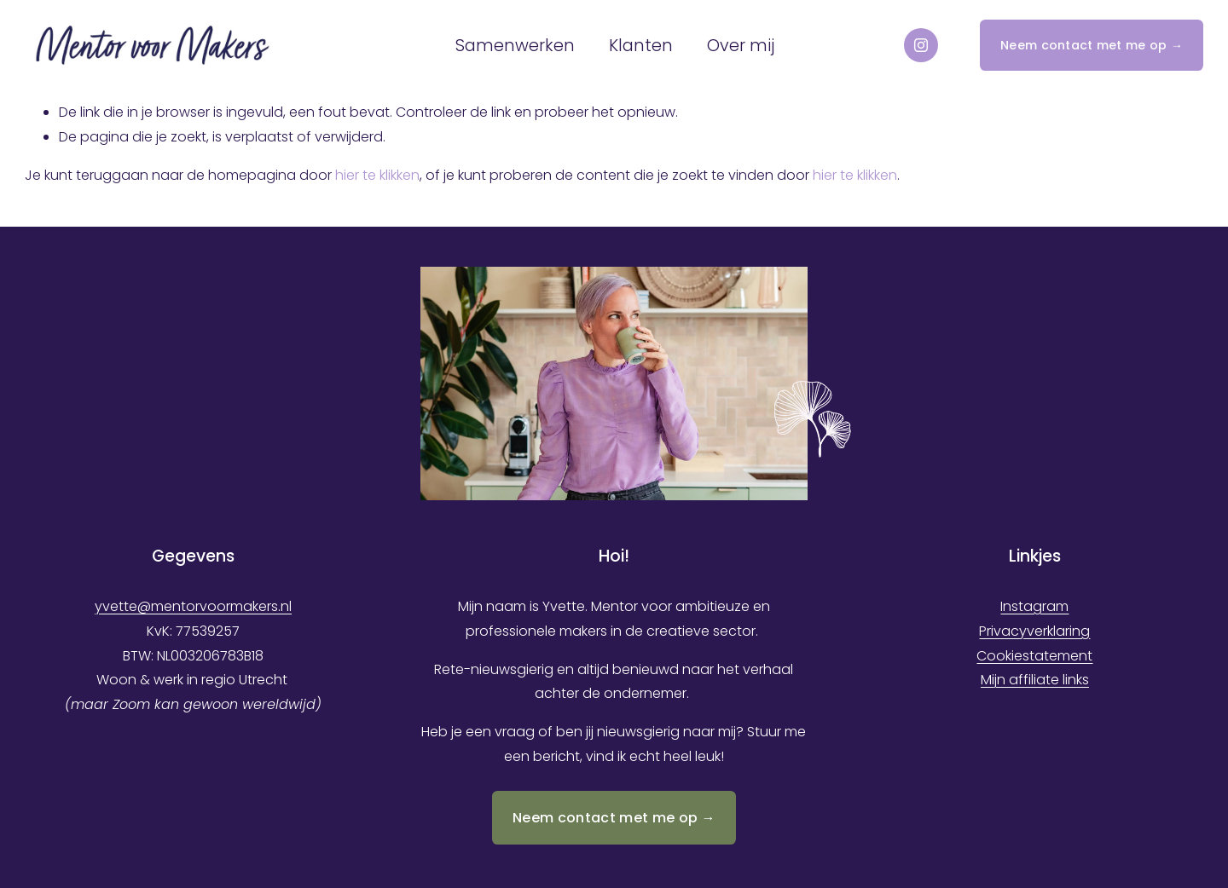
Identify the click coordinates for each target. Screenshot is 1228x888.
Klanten (641, 45)
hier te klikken (377, 175)
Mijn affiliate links (1035, 679)
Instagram (1034, 606)
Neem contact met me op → (1091, 45)
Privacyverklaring (1034, 631)
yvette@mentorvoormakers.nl (193, 606)
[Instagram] (921, 45)
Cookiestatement (1034, 656)
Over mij (740, 45)
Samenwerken (515, 45)
